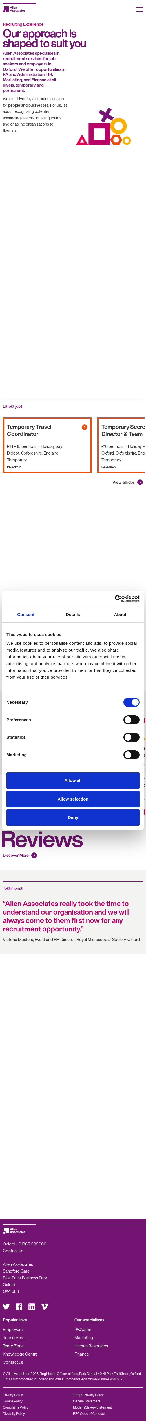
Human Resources (91, 1346)
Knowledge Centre (20, 1354)
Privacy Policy (13, 1395)
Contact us (13, 1250)
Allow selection (72, 799)
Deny (73, 817)
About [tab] (120, 614)
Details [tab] (73, 614)
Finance (81, 1354)
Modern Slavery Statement (92, 1407)
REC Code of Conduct (89, 1413)
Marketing (83, 1337)
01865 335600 (32, 1244)
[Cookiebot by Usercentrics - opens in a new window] (115, 598)
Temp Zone (13, 1346)
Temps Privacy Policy (88, 1395)
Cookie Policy (13, 1401)
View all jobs (123, 482)
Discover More (16, 855)
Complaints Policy (15, 1407)
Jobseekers (13, 1337)
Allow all (73, 780)
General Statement (86, 1401)
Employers (13, 1329)
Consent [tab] (25, 614)
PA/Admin (83, 1329)
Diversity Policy (14, 1413)
